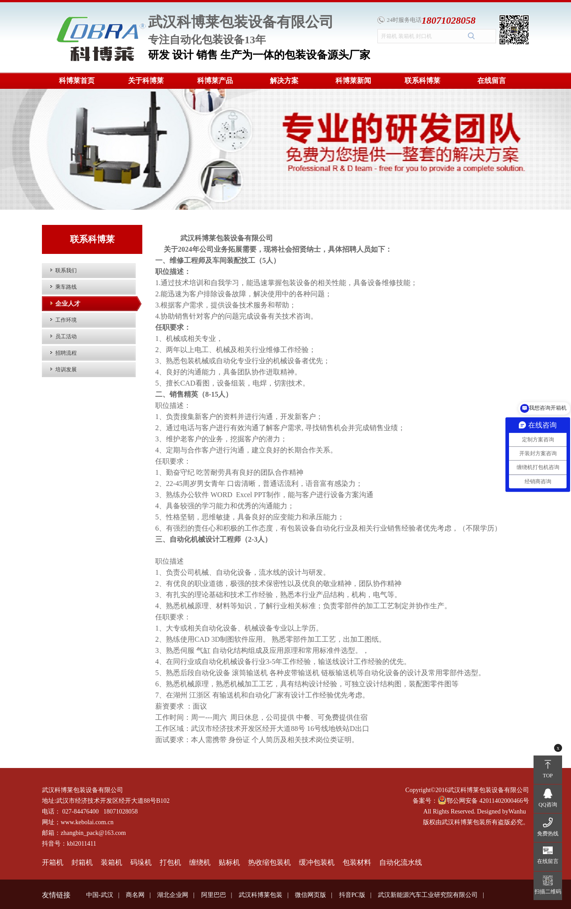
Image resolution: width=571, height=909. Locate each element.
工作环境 (66, 320)
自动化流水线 (400, 862)
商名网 (135, 895)
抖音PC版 (352, 895)
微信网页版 (310, 895)
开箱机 (52, 862)
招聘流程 (66, 353)
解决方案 (284, 80)
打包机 (170, 862)
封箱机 (82, 862)
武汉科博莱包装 (260, 895)
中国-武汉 (99, 895)
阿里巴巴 (213, 895)
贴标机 (229, 862)
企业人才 (67, 303)
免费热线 (548, 833)
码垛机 (141, 862)
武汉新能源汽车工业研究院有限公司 (428, 895)
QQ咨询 (547, 804)
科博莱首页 (77, 80)
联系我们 (66, 270)
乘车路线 (66, 287)
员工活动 (66, 336)
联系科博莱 (422, 80)
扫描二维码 (547, 891)
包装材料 (357, 862)
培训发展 (66, 369)
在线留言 (491, 80)
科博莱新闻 (353, 80)
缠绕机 (200, 862)
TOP (548, 775)
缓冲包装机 (317, 862)
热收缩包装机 (269, 862)
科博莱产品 (215, 80)
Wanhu (517, 811)
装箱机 (111, 862)
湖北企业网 (172, 895)
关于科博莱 (146, 80)
